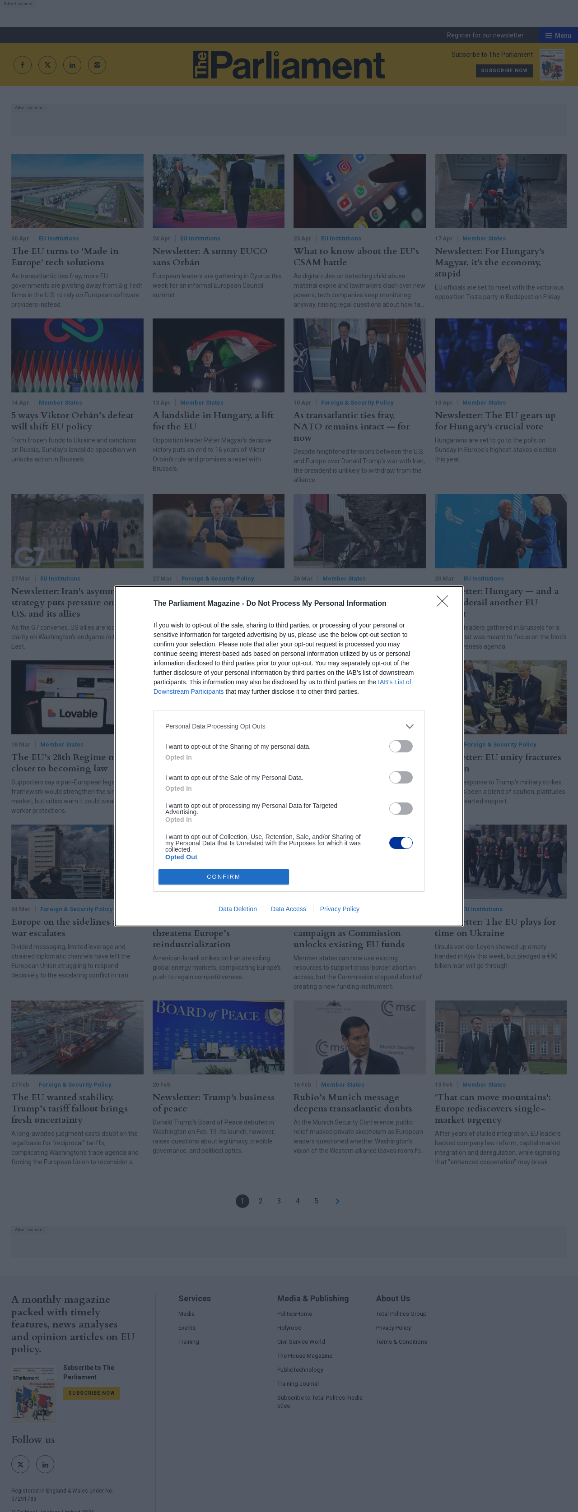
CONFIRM (224, 876)
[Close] (445, 604)
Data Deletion (238, 909)
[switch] (401, 746)
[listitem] (289, 726)
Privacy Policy (339, 909)
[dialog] (289, 756)
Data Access (288, 909)
